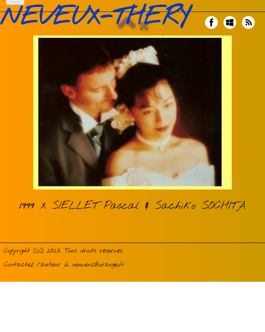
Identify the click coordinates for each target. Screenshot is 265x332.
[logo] (98, 17)
